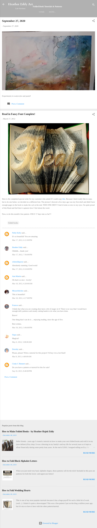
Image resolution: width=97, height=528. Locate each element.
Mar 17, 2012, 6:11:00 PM (22, 240)
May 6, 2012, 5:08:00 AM (22, 342)
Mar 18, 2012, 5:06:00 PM (22, 328)
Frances (15, 305)
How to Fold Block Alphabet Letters (19, 461)
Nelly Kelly (16, 233)
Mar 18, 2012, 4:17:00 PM (22, 298)
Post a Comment (11, 377)
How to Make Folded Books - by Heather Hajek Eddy (28, 431)
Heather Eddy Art (20, 4)
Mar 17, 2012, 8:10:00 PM (22, 269)
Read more (89, 453)
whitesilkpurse (17, 262)
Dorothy (15, 349)
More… (52, 12)
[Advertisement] (48, 398)
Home (41, 12)
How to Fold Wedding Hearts (16, 490)
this (63, 199)
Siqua (14, 335)
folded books (13, 223)
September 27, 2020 (13, 20)
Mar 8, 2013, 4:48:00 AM (21, 357)
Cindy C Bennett (18, 364)
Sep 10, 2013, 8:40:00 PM (22, 371)
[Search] (93, 5)
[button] (93, 21)
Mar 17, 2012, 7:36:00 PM (22, 255)
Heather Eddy (17, 247)
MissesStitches (17, 291)
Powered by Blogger (48, 523)
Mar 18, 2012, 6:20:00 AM (22, 284)
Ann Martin (16, 276)
